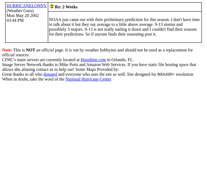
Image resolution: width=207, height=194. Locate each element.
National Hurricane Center (88, 79)
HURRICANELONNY (26, 6)
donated (50, 74)
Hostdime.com (93, 59)
